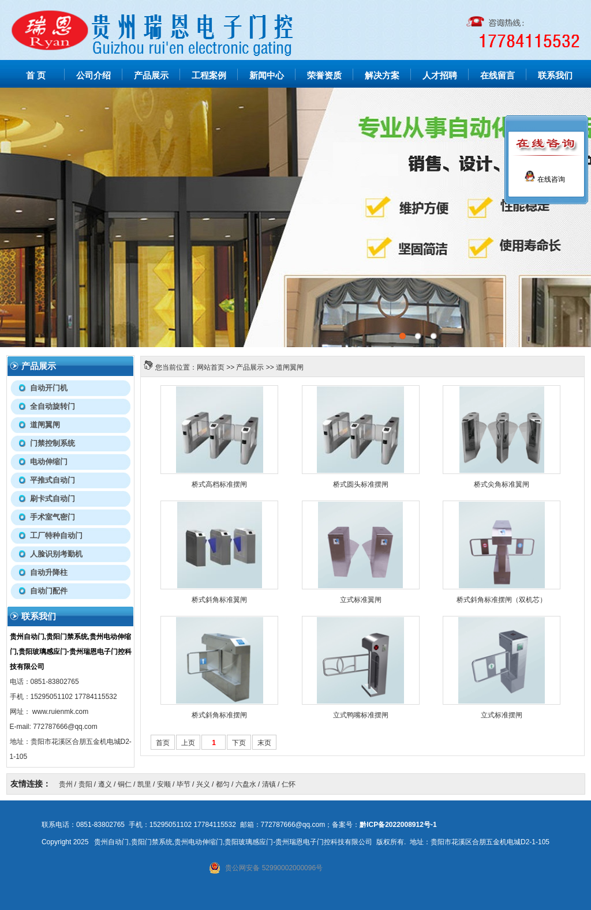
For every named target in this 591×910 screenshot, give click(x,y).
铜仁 (125, 784)
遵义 (105, 784)
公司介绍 (93, 75)
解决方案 (382, 75)
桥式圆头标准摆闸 (360, 484)
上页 (188, 743)
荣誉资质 (324, 75)
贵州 (66, 784)
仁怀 (289, 784)
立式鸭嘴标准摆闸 (360, 715)
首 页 (36, 75)
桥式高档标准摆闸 (219, 484)
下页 (239, 743)
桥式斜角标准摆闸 (219, 715)
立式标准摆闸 (501, 715)
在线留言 (497, 75)
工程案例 (209, 75)
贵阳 (85, 784)
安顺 (164, 784)
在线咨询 (544, 179)
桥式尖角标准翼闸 (501, 484)
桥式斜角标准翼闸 (219, 600)
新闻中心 (266, 75)
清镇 (269, 784)
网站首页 (211, 367)
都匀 (223, 784)
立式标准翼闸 (360, 600)
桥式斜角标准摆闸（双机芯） (502, 600)
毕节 (183, 784)
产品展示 (151, 75)
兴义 (203, 784)
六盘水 (245, 784)
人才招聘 (439, 75)
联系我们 (555, 75)
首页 (163, 743)
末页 (264, 743)
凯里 (144, 784)
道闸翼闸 (290, 367)
